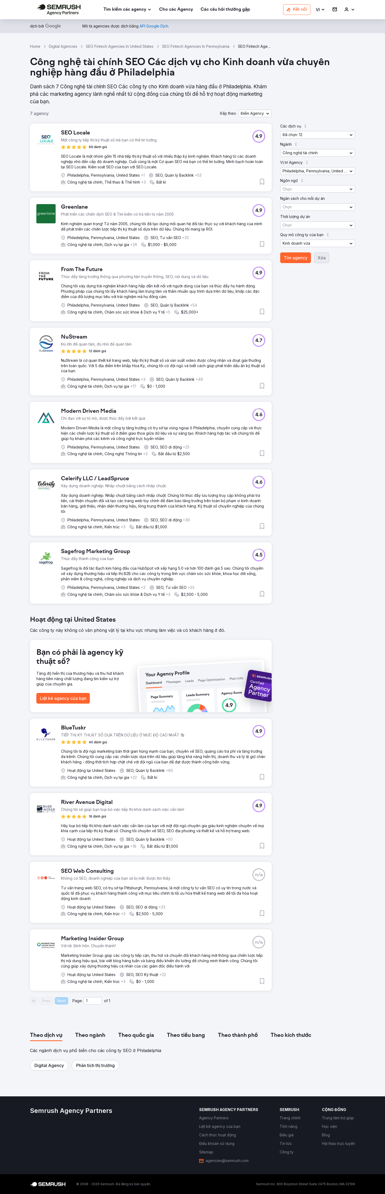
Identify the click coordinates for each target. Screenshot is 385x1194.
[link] (176, 9)
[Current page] (93, 1000)
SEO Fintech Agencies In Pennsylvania (195, 46)
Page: (77, 1000)
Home (35, 46)
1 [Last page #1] (109, 1000)
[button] (320, 10)
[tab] (46, 1035)
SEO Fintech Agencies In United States (119, 46)
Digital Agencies (63, 46)
